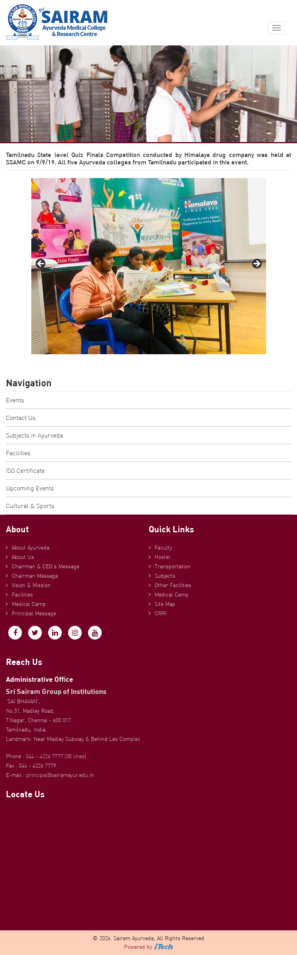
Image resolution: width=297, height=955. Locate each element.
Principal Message (34, 613)
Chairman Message (35, 575)
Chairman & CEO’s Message (45, 566)
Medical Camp (29, 603)
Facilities (18, 453)
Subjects (165, 575)
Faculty (163, 547)
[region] (148, 266)
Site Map (165, 603)
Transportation (173, 566)
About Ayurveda (30, 547)
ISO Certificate (25, 470)
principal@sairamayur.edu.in (60, 774)
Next (256, 264)
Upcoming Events (30, 488)
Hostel (162, 556)
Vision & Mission (31, 585)
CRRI (161, 613)
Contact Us (21, 418)
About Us (23, 556)
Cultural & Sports (30, 506)
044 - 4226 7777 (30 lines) (56, 756)
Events (15, 400)
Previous (41, 264)
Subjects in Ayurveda (34, 435)
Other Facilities (173, 585)
